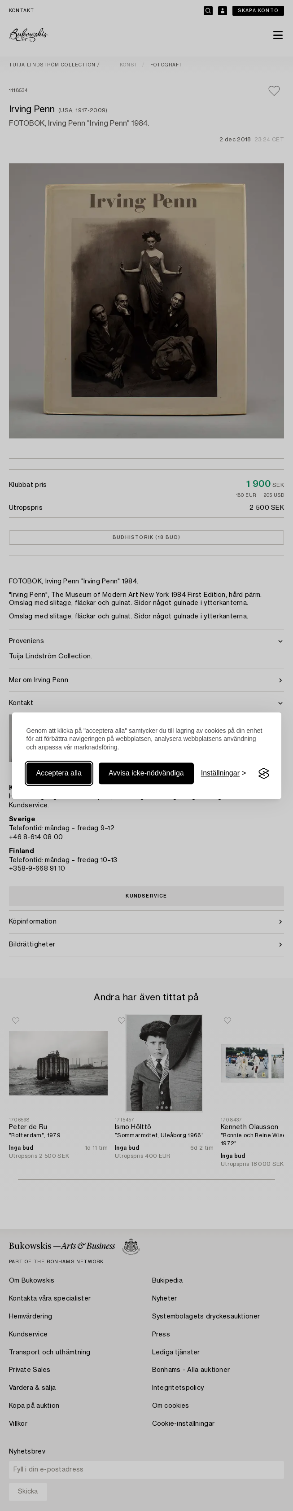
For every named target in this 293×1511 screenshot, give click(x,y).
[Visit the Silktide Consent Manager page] (264, 773)
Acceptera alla (59, 773)
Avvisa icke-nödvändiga (146, 773)
